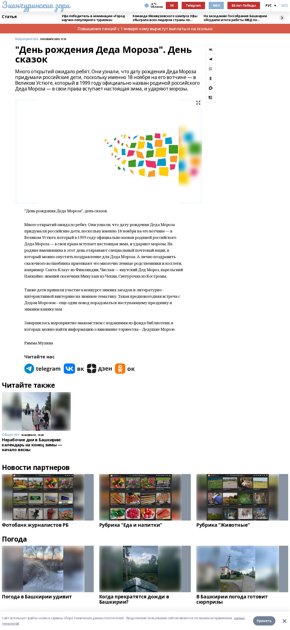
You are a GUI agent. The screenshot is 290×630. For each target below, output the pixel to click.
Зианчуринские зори (35, 4)
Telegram (193, 5)
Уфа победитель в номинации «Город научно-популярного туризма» (93, 18)
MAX (216, 5)
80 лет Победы (244, 5)
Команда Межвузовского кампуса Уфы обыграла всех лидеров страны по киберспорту (165, 18)
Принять (264, 621)
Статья (9, 16)
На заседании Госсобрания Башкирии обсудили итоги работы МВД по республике (235, 18)
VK (172, 5)
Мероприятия (26, 39)
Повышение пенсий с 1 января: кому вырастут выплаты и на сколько (145, 28)
